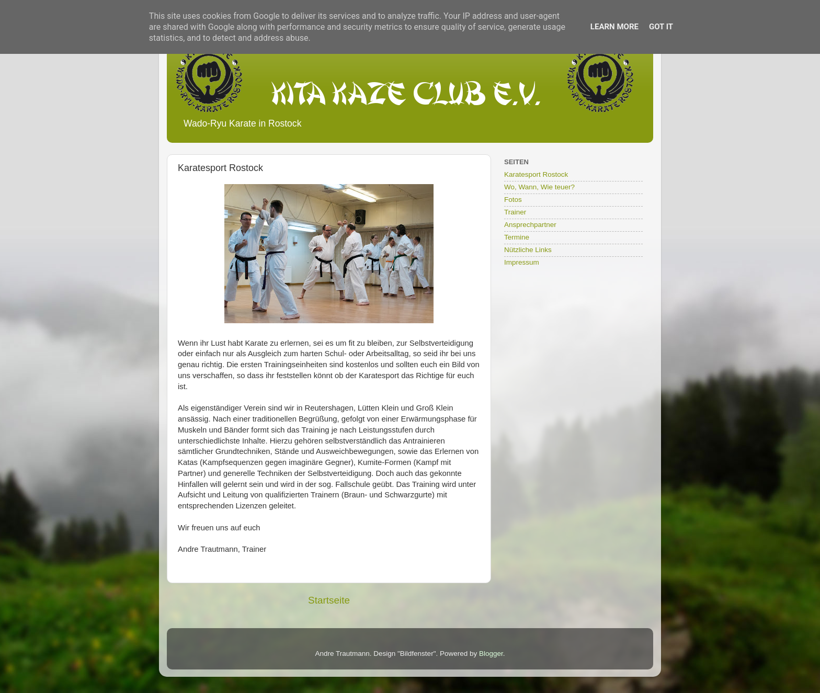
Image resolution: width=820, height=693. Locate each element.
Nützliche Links (528, 250)
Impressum (521, 262)
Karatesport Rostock (536, 174)
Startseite (329, 600)
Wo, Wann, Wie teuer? (539, 187)
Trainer (515, 212)
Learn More (614, 26)
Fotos (513, 199)
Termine (516, 237)
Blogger (491, 653)
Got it (661, 26)
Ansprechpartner (530, 225)
